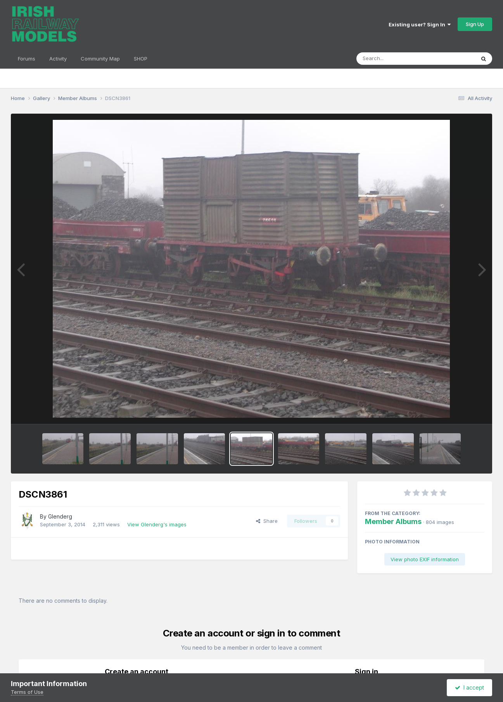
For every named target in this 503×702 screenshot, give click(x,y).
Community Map (100, 58)
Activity (58, 58)
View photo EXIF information (425, 559)
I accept (469, 687)
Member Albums (393, 521)
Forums (26, 58)
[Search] (394, 58)
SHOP (140, 58)
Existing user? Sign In (420, 24)
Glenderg (60, 516)
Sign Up (475, 24)
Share (267, 521)
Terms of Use (27, 692)
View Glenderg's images (157, 524)
